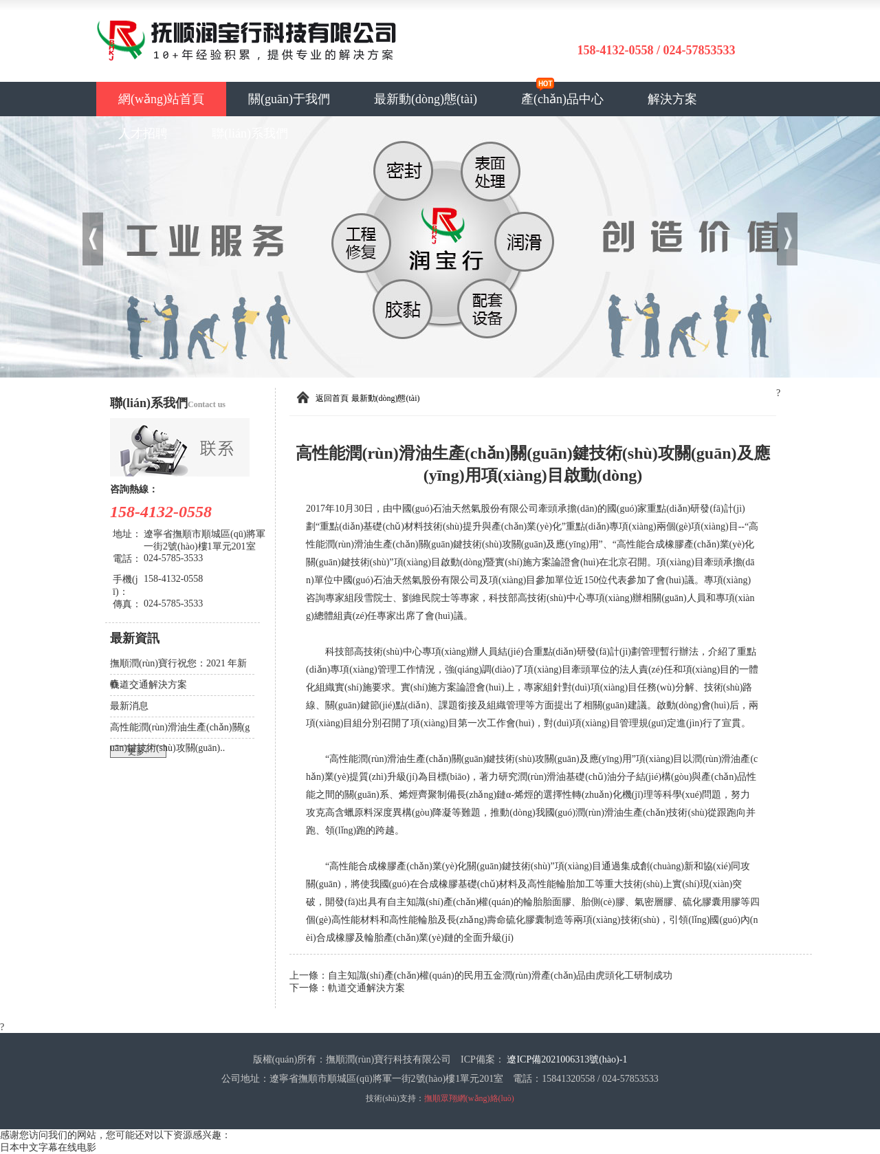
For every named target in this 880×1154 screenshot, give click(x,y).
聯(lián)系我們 (250, 133)
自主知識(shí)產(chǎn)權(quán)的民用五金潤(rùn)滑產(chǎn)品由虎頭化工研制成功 (500, 975)
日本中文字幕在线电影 (48, 1147)
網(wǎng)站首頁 (161, 99)
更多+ (138, 751)
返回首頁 (332, 398)
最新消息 (129, 706)
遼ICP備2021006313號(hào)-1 (567, 1059)
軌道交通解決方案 (148, 684)
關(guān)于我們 (289, 99)
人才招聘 (143, 133)
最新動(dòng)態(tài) (425, 99)
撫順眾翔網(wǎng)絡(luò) (469, 1098)
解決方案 (672, 99)
